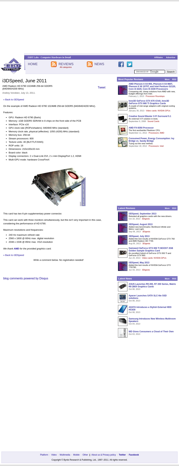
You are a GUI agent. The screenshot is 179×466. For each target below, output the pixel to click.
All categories (66, 67)
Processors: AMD (156, 133)
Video (54, 455)
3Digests (146, 219)
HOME (33, 64)
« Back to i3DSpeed (13, 99)
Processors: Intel (156, 146)
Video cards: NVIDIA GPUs (158, 111)
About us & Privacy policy (103, 455)
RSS (174, 79)
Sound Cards (153, 121)
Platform (44, 455)
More (167, 79)
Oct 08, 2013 (134, 289)
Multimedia (65, 455)
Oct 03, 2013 (134, 334)
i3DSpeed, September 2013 (142, 213)
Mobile (76, 455)
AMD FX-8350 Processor (141, 128)
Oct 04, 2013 (134, 324)
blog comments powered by (25, 278)
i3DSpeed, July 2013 (139, 236)
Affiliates (158, 57)
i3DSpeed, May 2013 (139, 262)
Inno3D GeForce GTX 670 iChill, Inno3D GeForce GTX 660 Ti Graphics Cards (149, 102)
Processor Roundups (155, 96)
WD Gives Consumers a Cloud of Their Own (151, 331)
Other (85, 455)
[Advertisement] (89, 27)
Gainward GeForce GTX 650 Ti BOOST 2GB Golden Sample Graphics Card (151, 249)
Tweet (102, 87)
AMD (16, 248)
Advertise (170, 57)
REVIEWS (65, 64)
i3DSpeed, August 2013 (140, 224)
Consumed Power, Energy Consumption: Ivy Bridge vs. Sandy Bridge (151, 139)
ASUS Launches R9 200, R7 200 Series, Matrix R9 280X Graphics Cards (152, 285)
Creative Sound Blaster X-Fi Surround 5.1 (150, 116)
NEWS (99, 64)
